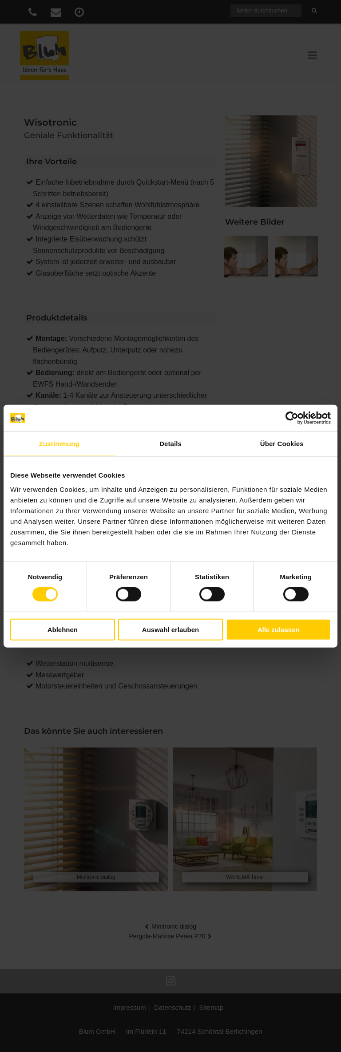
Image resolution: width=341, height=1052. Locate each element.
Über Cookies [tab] (282, 443)
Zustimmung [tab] (59, 443)
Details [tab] (170, 443)
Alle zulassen (279, 629)
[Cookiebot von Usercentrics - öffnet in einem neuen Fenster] (292, 418)
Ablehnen (63, 629)
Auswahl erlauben (170, 629)
